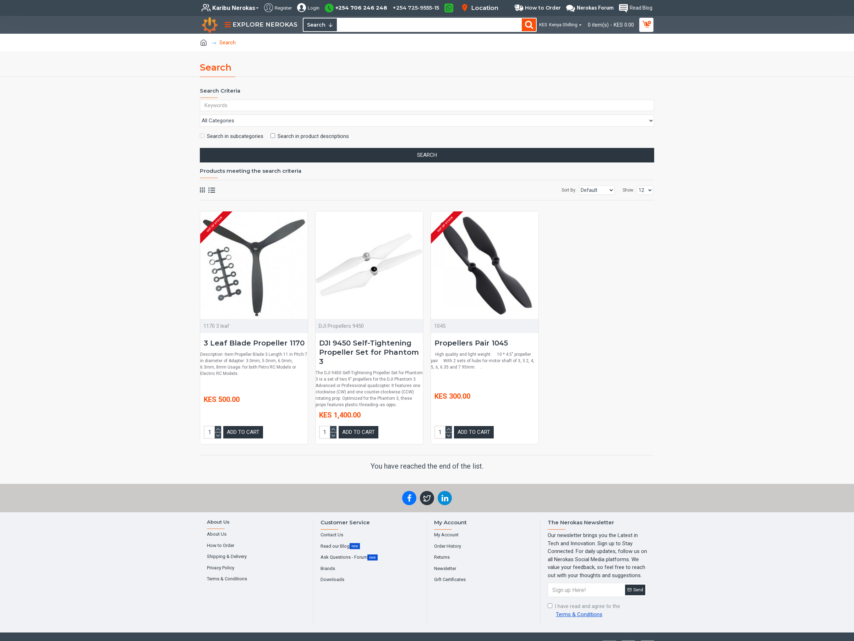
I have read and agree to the (584, 596)
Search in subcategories (231, 123)
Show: (628, 176)
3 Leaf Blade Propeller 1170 (254, 329)
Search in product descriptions (309, 123)
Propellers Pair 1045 (471, 329)
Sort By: (554, 176)
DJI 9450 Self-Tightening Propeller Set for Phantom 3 (369, 338)
